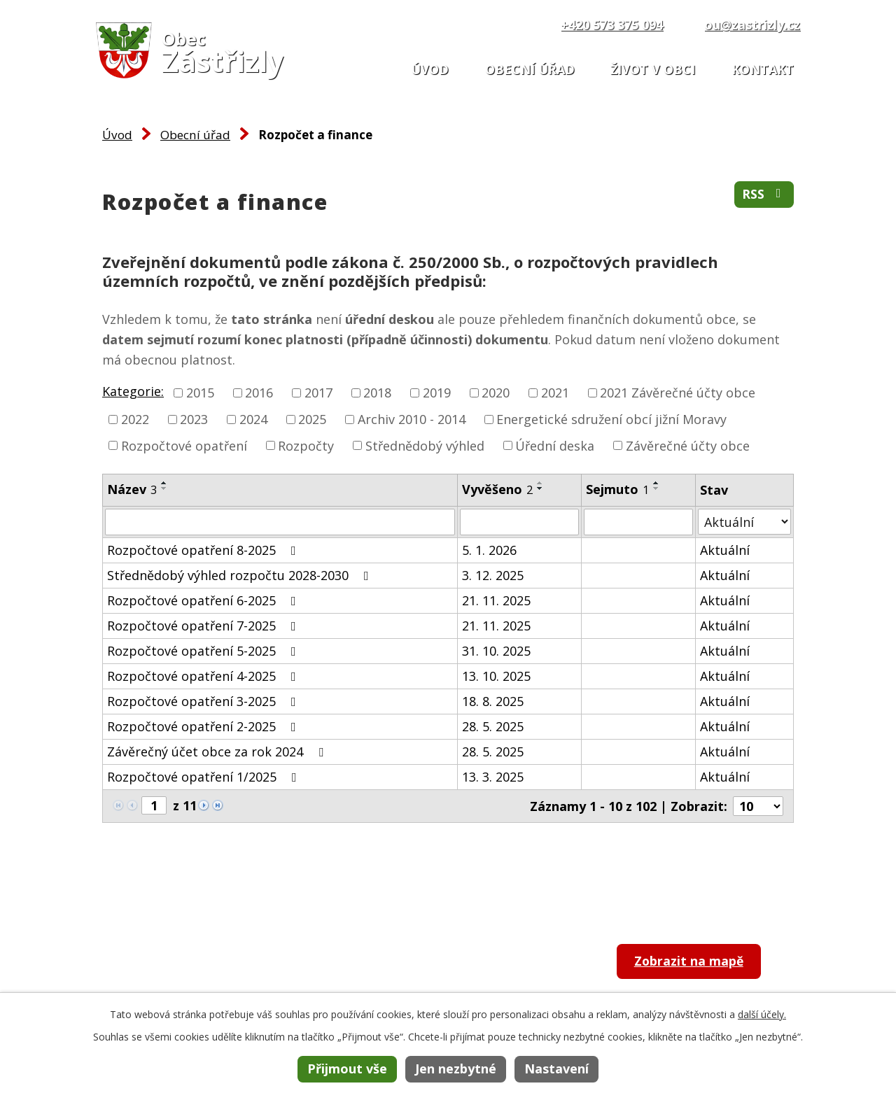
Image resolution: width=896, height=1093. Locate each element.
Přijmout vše (347, 1068)
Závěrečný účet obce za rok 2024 (218, 751)
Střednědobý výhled (424, 445)
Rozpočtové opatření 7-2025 (204, 625)
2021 (555, 392)
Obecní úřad (530, 69)
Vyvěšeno (497, 489)
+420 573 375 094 (612, 24)
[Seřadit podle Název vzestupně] (164, 483)
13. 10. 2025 (496, 676)
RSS (764, 194)
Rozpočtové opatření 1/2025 (204, 776)
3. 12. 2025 (493, 575)
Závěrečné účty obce (688, 445)
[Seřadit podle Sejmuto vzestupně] (656, 483)
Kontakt (763, 69)
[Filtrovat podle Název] (280, 522)
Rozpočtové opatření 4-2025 (204, 676)
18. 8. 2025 (493, 701)
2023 (194, 419)
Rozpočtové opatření (184, 445)
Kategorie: (133, 391)
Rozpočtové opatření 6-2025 (204, 600)
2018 (377, 392)
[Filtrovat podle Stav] (744, 522)
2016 (259, 392)
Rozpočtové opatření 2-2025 (204, 726)
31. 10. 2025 (496, 650)
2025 (312, 419)
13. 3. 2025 (493, 776)
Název (132, 489)
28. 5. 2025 (493, 726)
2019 (437, 392)
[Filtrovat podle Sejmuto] (638, 522)
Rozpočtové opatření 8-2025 (204, 550)
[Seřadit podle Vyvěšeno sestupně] (540, 488)
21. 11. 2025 (496, 600)
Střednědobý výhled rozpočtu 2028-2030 (240, 575)
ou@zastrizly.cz (752, 24)
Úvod (430, 69)
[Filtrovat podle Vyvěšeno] (519, 522)
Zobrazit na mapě (691, 962)
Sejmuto (617, 489)
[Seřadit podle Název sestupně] (164, 488)
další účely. (762, 1014)
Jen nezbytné (455, 1068)
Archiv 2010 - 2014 (411, 419)
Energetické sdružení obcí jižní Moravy (611, 419)
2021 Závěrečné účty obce (677, 392)
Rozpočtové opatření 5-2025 (204, 650)
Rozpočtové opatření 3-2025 (204, 701)
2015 (200, 392)
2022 (135, 419)
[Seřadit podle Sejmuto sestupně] (656, 488)
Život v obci (652, 69)
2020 (496, 392)
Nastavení (556, 1068)
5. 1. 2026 (489, 550)
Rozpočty (306, 445)
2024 (253, 419)
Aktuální (725, 550)
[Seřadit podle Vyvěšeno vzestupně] (540, 483)
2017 (318, 392)
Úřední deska (554, 445)
